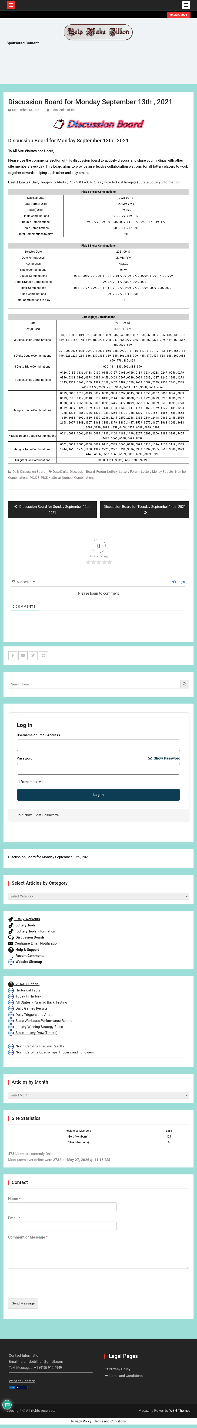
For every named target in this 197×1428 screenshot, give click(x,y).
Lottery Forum (129, 471)
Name (14, 1199)
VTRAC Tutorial (24, 984)
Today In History (24, 996)
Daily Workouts (24, 919)
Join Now (24, 815)
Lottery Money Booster (157, 471)
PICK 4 (46, 477)
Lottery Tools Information (31, 931)
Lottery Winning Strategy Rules (35, 1027)
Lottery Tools (22, 925)
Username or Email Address (38, 735)
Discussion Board (82, 471)
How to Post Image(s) (121, 182)
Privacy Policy (119, 1369)
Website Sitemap (25, 962)
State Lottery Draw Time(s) (32, 1033)
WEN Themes (179, 1410)
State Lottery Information (160, 182)
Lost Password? (46, 815)
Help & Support (23, 950)
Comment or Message (28, 1237)
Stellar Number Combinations (73, 477)
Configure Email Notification (33, 943)
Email (14, 1218)
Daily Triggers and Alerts (30, 1015)
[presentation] (43, 1290)
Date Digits (60, 471)
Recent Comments (26, 956)
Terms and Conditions (126, 1376)
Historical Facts (24, 990)
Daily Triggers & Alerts (49, 182)
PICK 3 (35, 477)
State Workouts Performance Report (40, 1021)
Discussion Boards (26, 937)
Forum (101, 471)
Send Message (23, 1303)
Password (24, 758)
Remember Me (30, 782)
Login (178, 582)
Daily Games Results (28, 1008)
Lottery (112, 471)
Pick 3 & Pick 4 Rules (85, 182)
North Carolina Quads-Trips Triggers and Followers (51, 1052)
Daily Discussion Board (29, 471)
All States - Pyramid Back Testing (37, 1002)
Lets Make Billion (63, 110)
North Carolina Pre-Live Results (36, 1046)
